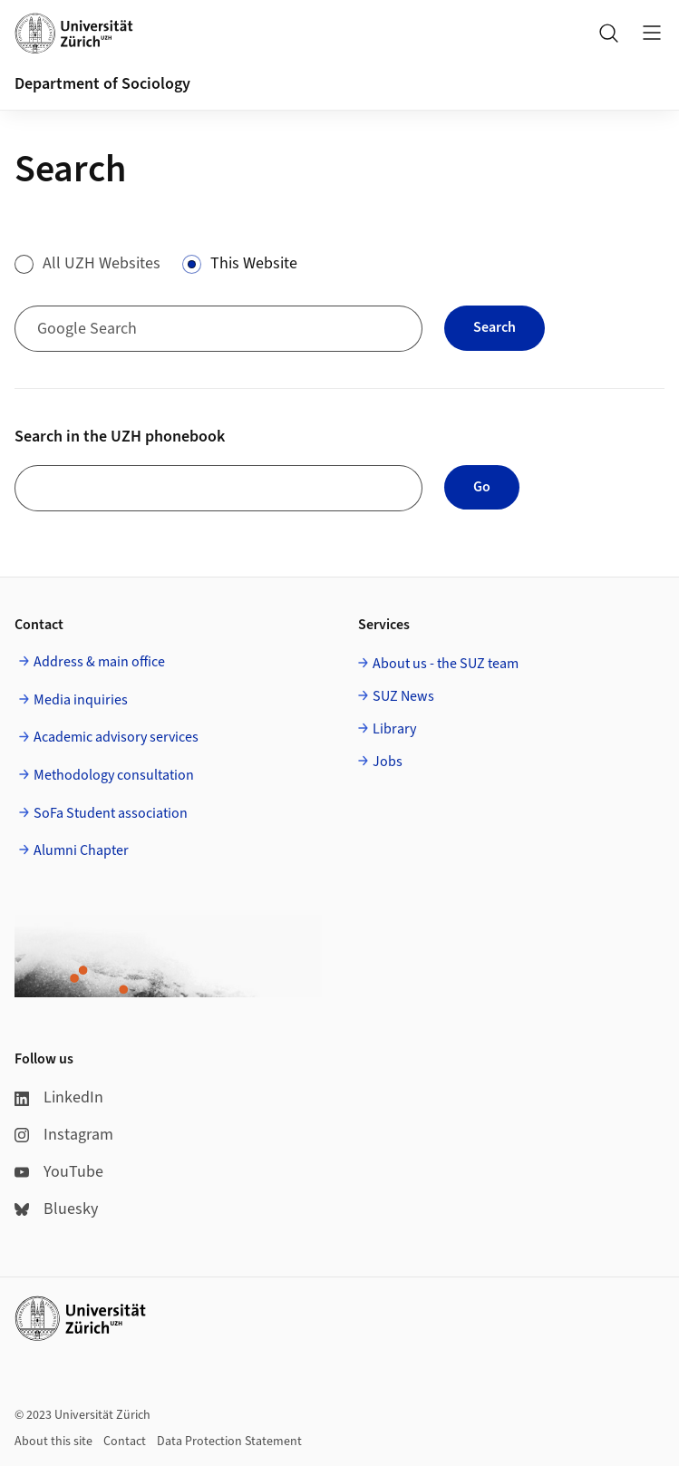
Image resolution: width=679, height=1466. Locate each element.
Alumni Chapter (81, 850)
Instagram (64, 1134)
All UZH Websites (101, 263)
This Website (253, 263)
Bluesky (56, 1209)
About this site (53, 1441)
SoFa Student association (111, 813)
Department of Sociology (102, 84)
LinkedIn (59, 1097)
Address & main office (99, 662)
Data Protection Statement (229, 1441)
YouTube (59, 1171)
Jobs (388, 762)
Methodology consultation (114, 775)
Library (394, 729)
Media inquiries (81, 700)
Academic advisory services (116, 737)
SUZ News (403, 696)
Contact (124, 1441)
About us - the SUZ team (446, 664)
